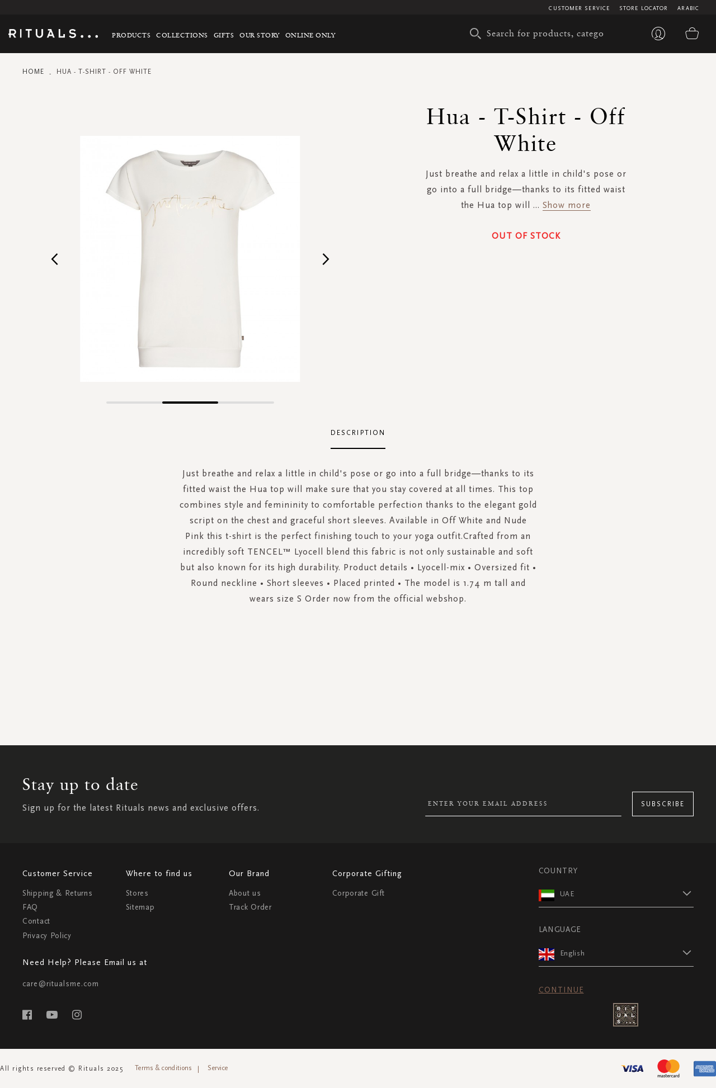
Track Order (250, 907)
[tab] (358, 433)
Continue (561, 990)
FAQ (30, 907)
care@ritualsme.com (60, 983)
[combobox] (540, 33)
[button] (54, 258)
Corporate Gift (358, 893)
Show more (567, 205)
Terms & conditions (163, 1068)
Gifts (224, 35)
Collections (182, 35)
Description (358, 433)
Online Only (310, 35)
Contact (36, 921)
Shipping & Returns (57, 893)
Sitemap (140, 907)
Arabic (688, 8)
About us (245, 893)
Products (131, 35)
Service (218, 1068)
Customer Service (579, 8)
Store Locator (643, 8)
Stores (137, 893)
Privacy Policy (47, 935)
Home (33, 71)
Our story (259, 35)
